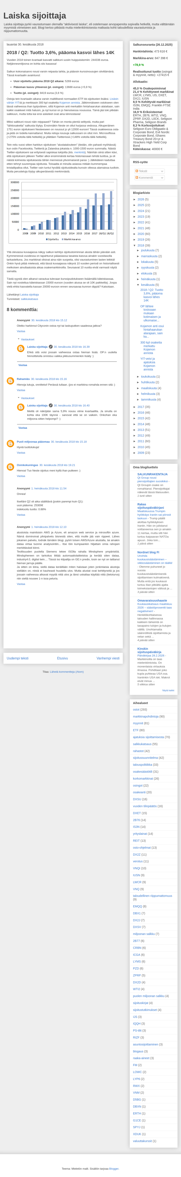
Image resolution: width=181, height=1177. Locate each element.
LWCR (137, 882)
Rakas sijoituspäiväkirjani (150, 506)
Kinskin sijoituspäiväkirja (149, 650)
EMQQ (137, 906)
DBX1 (137, 913)
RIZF (136, 1037)
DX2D (137, 982)
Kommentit (144, 177)
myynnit (138, 723)
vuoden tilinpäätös (145, 806)
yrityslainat (140, 833)
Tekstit (141, 171)
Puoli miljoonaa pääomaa (33, 441)
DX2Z (137, 854)
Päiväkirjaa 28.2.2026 (151, 655)
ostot (136, 709)
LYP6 (136, 1079)
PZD (136, 968)
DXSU (137, 799)
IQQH (137, 1023)
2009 (141, 452)
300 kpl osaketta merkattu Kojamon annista (151, 348)
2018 (141, 245)
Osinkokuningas (27, 465)
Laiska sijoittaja (34, 15)
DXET (137, 813)
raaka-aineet (141, 1058)
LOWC (137, 1072)
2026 (141, 199)
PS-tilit (137, 1030)
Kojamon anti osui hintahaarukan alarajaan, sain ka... (152, 331)
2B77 (136, 941)
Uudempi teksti (17, 658)
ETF (135, 730)
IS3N (136, 826)
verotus (138, 861)
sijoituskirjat (140, 1003)
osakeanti (139, 792)
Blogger (113, 1168)
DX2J (136, 920)
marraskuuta (149, 256)
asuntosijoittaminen (145, 1044)
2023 (141, 216)
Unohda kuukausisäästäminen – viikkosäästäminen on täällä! (154, 559)
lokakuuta (147, 262)
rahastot (138, 751)
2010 (141, 447)
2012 (141, 435)
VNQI (136, 868)
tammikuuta (149, 399)
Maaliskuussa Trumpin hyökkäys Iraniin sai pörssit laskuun (154, 515)
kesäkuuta (148, 284)
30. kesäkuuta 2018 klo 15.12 (49, 320)
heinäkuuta (148, 279)
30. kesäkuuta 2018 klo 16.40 (72, 405)
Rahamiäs (23, 379)
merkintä (79, 152)
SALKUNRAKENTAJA (152, 474)
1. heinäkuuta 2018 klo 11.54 (49, 488)
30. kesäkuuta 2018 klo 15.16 (49, 379)
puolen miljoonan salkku (148, 996)
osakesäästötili (142, 771)
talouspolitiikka (142, 764)
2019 (141, 239)
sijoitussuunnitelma (145, 757)
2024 (141, 211)
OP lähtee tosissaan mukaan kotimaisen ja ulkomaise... (150, 313)
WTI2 (136, 989)
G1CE (137, 1120)
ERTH (137, 1113)
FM (135, 1065)
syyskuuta (148, 267)
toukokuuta (148, 376)
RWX (136, 1086)
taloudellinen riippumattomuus (152, 895)
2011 (141, 441)
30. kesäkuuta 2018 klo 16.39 (72, 346)
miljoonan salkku (144, 934)
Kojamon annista (70, 102)
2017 (141, 407)
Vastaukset (27, 339)
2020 (141, 234)
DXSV (137, 927)
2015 (141, 418)
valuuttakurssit (142, 1141)
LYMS (137, 961)
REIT (136, 840)
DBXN (137, 1106)
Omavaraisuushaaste (152, 600)
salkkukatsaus (29, 299)
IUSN (136, 875)
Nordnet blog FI (148, 552)
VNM (136, 1092)
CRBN (137, 947)
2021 (141, 228)
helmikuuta (148, 393)
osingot (137, 785)
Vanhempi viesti (108, 658)
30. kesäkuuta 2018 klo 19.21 (57, 465)
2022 (141, 222)
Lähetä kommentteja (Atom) (67, 671)
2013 (141, 429)
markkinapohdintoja (145, 716)
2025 (141, 205)
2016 (141, 412)
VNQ (136, 889)
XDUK (137, 1134)
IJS (135, 1017)
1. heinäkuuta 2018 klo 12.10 (49, 527)
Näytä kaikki (168, 690)
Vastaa (21, 331)
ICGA (136, 954)
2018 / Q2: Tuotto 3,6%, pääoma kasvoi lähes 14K (151, 295)
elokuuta (147, 273)
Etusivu (62, 658)
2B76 (136, 820)
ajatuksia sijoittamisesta (148, 737)
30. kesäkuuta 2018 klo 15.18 (69, 441)
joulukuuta (148, 250)
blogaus (138, 1051)
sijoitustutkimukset (145, 1010)
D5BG (137, 1099)
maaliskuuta (149, 388)
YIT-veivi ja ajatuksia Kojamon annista (147, 364)
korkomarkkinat (143, 778)
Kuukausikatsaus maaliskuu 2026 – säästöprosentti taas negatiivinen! (154, 607)
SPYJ (136, 1127)
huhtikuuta (148, 382)
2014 (141, 424)
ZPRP (137, 975)
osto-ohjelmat (142, 847)
